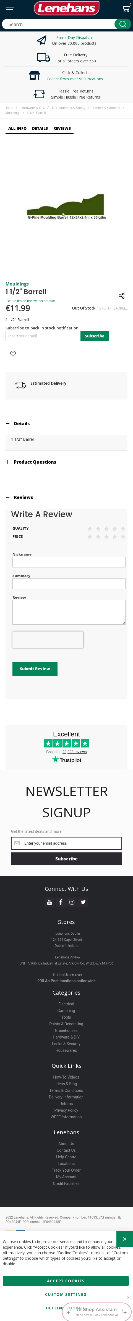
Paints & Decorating (66, 1024)
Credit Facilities (66, 1183)
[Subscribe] (66, 858)
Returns (66, 1103)
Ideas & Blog (66, 1084)
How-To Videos (66, 1077)
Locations (66, 1163)
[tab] (66, 423)
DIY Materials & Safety (68, 108)
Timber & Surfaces (106, 108)
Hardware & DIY (33, 108)
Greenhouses (66, 1030)
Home (8, 108)
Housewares (66, 1050)
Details (22, 424)
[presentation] (47, 640)
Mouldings (12, 113)
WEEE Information (66, 1117)
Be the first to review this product (31, 301)
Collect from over (68, 975)
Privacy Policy (66, 1110)
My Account (66, 1177)
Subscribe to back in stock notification (42, 328)
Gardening (66, 1010)
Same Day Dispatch (74, 37)
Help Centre (66, 1157)
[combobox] (66, 24)
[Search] (122, 24)
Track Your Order (66, 1170)
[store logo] (66, 8)
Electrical (66, 1004)
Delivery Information (66, 1097)
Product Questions (35, 462)
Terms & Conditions (66, 1090)
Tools (66, 1017)
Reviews (23, 497)
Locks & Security (66, 1044)
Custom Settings (66, 1294)
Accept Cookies (66, 1280)
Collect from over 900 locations (75, 78)
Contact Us (66, 1150)
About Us (66, 1144)
